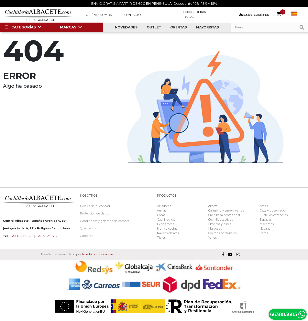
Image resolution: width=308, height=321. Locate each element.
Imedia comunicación (97, 254)
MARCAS (68, 27)
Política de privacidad (95, 206)
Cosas (161, 215)
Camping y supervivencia (226, 210)
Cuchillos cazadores (274, 215)
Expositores (165, 224)
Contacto (132, 15)
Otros (264, 233)
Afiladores (164, 206)
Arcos (264, 206)
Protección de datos (94, 213)
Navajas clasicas (168, 233)
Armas (161, 210)
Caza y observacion (273, 210)
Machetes (267, 224)
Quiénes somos (99, 15)
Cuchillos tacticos (220, 219)
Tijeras (161, 237)
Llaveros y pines (219, 224)
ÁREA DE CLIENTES (254, 15)
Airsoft (212, 206)
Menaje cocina (167, 228)
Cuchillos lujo (166, 219)
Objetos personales (222, 233)
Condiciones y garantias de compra (104, 221)
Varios (212, 237)
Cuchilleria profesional (224, 215)
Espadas (265, 219)
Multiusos (215, 228)
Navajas (265, 228)
